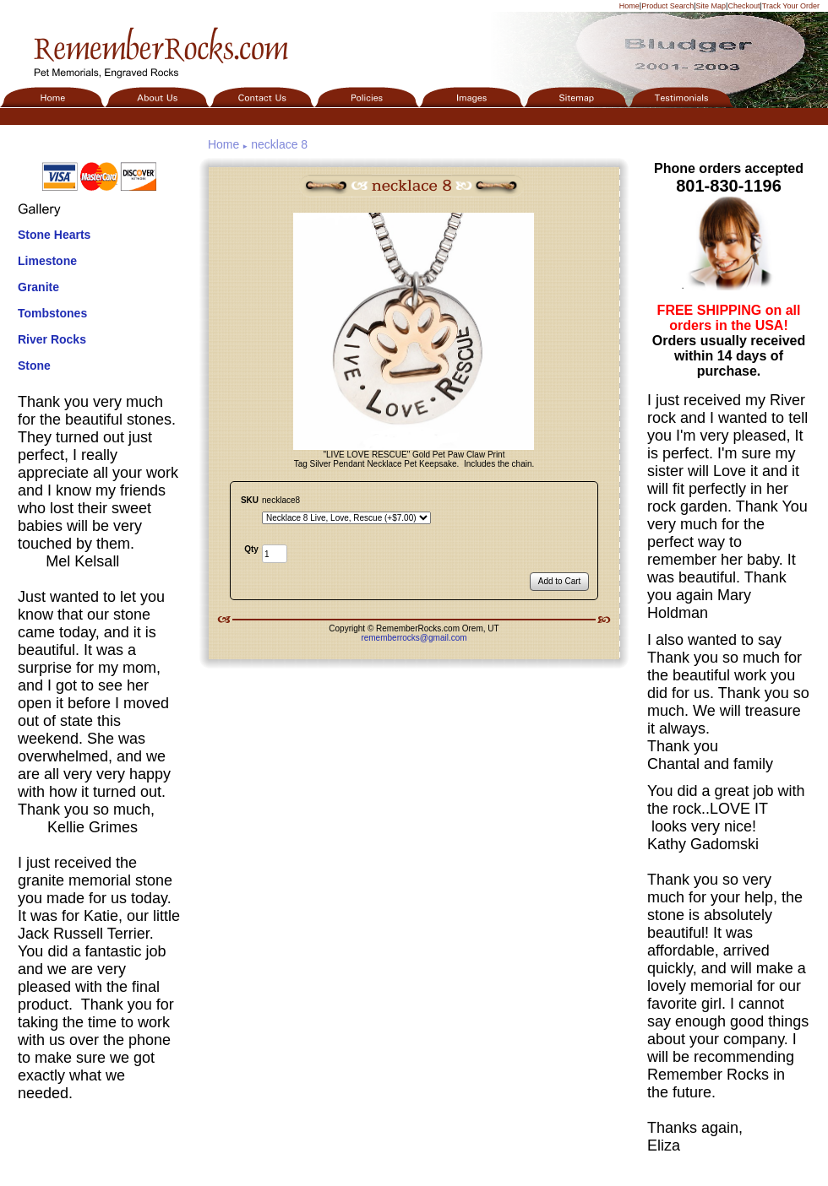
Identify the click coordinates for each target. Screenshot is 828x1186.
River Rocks (52, 339)
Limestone (47, 261)
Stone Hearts (54, 234)
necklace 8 (279, 144)
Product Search (667, 6)
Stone (34, 365)
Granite (38, 287)
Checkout (743, 6)
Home (629, 6)
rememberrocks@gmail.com (413, 637)
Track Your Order (791, 6)
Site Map (711, 6)
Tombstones (52, 313)
